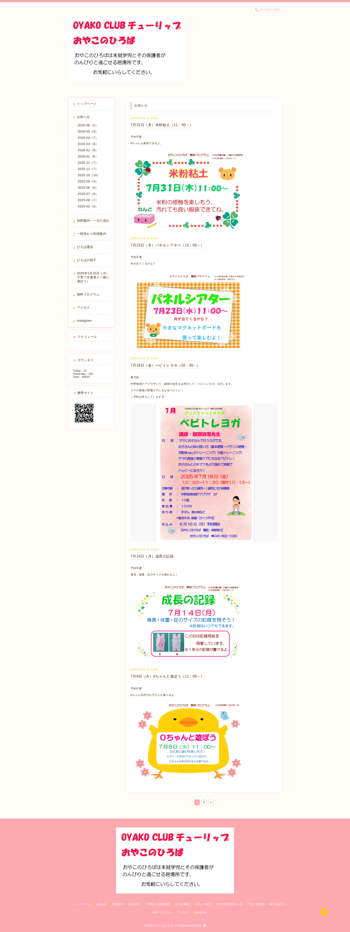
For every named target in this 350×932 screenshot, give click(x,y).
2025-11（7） (88, 169)
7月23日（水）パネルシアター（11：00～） (167, 245)
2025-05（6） (88, 206)
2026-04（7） (88, 137)
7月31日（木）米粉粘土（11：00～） (162, 125)
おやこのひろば (163, 925)
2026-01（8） (88, 156)
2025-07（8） (88, 194)
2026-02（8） (88, 150)
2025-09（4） (88, 181)
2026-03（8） (88, 144)
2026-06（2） (88, 125)
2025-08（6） (88, 187)
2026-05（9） (88, 131)
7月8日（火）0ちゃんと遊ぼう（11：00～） (167, 676)
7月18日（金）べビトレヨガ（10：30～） (165, 365)
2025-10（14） (89, 175)
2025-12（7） (88, 162)
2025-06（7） (88, 200)
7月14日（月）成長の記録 (152, 556)
